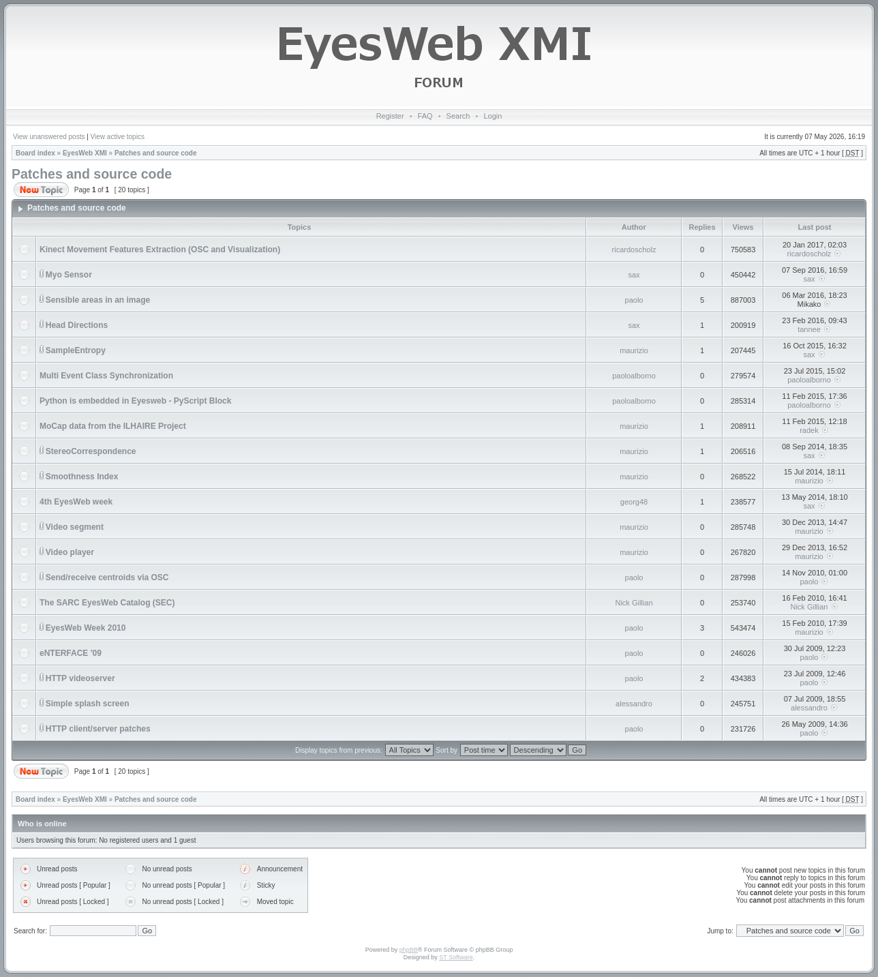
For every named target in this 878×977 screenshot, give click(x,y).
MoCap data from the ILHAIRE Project (113, 426)
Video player (70, 552)
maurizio (634, 350)
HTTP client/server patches (98, 729)
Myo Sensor (69, 275)
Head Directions (77, 325)
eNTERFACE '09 (71, 653)
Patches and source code (156, 153)
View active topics (118, 136)
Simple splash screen (88, 703)
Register (390, 116)
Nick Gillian (633, 603)
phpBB (408, 949)
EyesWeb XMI (85, 153)
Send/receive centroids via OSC (107, 577)
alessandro (634, 704)
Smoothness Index (82, 476)
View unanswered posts (49, 136)
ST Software (455, 957)
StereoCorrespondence (91, 451)
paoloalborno (634, 376)
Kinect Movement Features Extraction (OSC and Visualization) (160, 249)
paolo (634, 300)
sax (633, 275)
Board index (35, 153)
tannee (809, 329)
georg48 (634, 502)
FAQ (425, 116)
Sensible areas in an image (98, 300)
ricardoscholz (634, 249)
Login (492, 116)
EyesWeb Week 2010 (86, 628)
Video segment (75, 527)
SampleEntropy (76, 350)
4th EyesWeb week (76, 502)
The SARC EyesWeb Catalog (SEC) (107, 602)
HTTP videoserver (80, 678)
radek (809, 430)
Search (458, 116)
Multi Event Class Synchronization (106, 375)
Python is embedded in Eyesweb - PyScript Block (135, 401)
